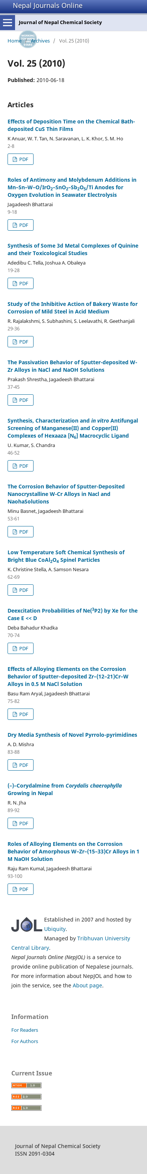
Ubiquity (55, 928)
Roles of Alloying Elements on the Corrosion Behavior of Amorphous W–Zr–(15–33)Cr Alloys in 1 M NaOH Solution (73, 851)
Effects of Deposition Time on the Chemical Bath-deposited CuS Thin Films (71, 125)
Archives (40, 40)
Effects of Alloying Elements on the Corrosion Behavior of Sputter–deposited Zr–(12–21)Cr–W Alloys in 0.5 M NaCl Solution (68, 676)
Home (14, 40)
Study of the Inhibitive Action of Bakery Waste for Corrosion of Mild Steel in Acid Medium (73, 307)
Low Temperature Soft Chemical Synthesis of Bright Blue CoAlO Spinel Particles (66, 556)
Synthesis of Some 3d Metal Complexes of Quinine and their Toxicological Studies (73, 249)
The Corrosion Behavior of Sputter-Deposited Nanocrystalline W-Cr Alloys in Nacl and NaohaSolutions (66, 494)
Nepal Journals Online (48, 5)
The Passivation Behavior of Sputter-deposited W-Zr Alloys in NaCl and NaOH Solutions (72, 366)
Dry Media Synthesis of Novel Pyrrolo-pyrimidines (72, 734)
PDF (23, 159)
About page (87, 985)
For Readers (24, 1029)
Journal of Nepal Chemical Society (60, 22)
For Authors (24, 1041)
